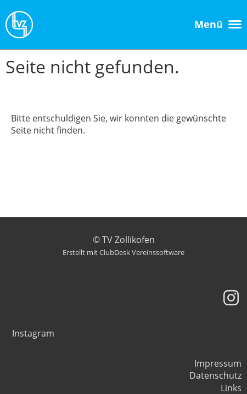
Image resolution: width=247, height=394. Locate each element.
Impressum (218, 363)
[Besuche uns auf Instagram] (231, 297)
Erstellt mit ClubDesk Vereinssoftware (123, 252)
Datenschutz (215, 375)
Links (231, 388)
